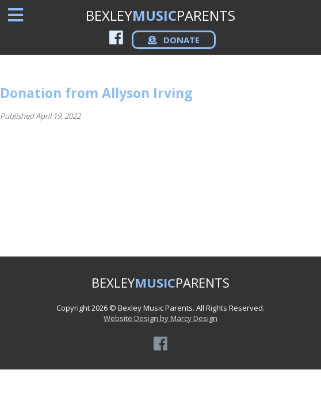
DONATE (174, 40)
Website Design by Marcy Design (160, 318)
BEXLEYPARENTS (160, 15)
